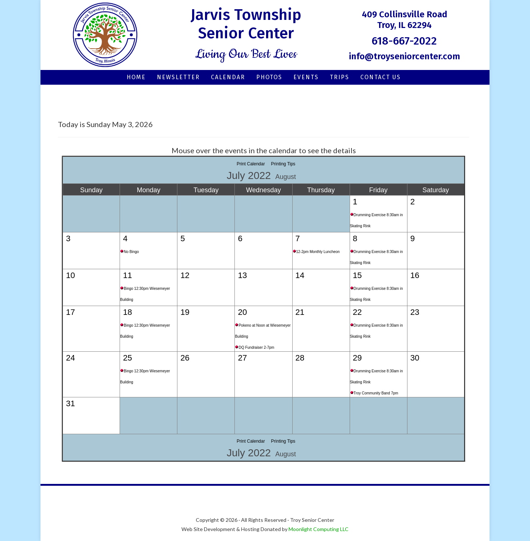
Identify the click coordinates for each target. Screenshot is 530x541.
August (285, 176)
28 (300, 357)
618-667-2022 (404, 41)
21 (300, 312)
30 (414, 357)
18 (127, 312)
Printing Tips (283, 163)
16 (414, 275)
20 (242, 312)
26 (184, 357)
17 (70, 312)
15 (357, 275)
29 (357, 357)
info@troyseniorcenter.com (404, 56)
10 (70, 275)
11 (127, 275)
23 (414, 312)
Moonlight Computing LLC (319, 529)
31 (70, 403)
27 (242, 357)
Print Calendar (251, 163)
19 (184, 312)
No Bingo (131, 252)
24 (70, 357)
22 (357, 312)
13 (242, 275)
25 (127, 357)
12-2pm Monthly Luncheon (318, 252)
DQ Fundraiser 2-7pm (256, 347)
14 (300, 275)
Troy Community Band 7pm (376, 393)
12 (184, 275)
